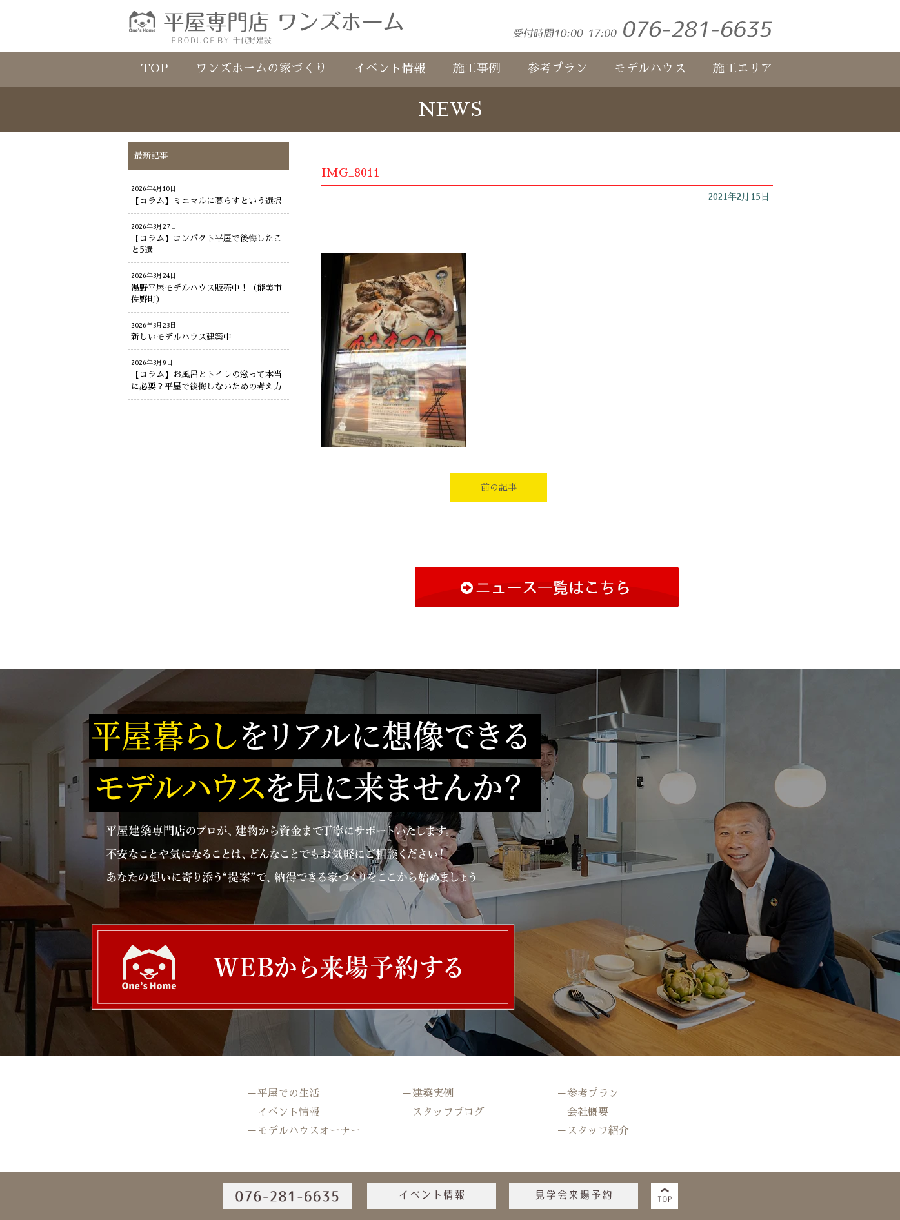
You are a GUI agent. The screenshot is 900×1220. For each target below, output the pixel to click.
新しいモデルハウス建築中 (181, 337)
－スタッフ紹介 (593, 1131)
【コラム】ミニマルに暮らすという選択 (206, 201)
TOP (155, 68)
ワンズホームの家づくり (261, 68)
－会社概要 (582, 1112)
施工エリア (743, 68)
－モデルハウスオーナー (304, 1131)
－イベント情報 (283, 1112)
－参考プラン (588, 1093)
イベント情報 (390, 68)
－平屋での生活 (283, 1093)
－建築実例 (428, 1093)
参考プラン (558, 68)
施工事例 (477, 68)
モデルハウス (650, 68)
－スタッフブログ (443, 1112)
